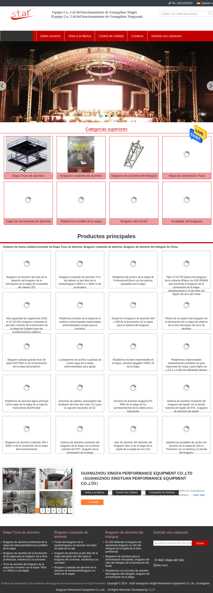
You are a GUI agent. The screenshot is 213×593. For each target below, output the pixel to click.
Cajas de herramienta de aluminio (28, 221)
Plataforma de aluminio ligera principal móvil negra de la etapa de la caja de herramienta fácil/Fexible (26, 404)
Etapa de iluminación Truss (187, 175)
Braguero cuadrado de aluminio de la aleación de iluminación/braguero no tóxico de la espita (75, 570)
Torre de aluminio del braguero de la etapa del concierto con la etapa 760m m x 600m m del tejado (24, 567)
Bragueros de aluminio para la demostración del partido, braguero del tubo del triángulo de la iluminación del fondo (127, 561)
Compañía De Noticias (162, 492)
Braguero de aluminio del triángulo (134, 175)
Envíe (200, 543)
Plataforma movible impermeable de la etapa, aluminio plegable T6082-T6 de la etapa (133, 363)
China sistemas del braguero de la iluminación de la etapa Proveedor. (67, 583)
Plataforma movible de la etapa (81, 221)
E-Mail (159, 560)
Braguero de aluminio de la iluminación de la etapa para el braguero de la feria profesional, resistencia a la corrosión (25, 556)
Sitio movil (160, 565)
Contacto (137, 36)
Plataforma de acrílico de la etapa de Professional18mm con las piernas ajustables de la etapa (133, 280)
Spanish (206, 3)
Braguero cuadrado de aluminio (81, 175)
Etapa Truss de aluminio (28, 175)
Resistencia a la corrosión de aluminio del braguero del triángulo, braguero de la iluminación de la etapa (127, 574)
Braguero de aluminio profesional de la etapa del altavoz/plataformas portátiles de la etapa (25, 545)
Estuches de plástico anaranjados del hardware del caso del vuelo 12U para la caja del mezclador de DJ (79, 404)
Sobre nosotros (50, 36)
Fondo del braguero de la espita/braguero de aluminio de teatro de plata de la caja (75, 545)
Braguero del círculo (134, 221)
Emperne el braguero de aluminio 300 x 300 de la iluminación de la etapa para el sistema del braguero (133, 322)
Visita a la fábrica (79, 36)
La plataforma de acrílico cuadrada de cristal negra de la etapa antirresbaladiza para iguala (79, 363)
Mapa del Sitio (174, 560)
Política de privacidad (13, 583)
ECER (151, 589)
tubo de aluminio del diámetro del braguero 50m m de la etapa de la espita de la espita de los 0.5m (133, 446)
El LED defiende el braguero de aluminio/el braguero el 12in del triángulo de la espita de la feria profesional (123, 547)
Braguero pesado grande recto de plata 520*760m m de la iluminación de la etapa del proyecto (26, 363)
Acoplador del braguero (186, 221)
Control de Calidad (111, 36)
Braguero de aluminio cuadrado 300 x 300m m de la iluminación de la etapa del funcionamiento (26, 446)
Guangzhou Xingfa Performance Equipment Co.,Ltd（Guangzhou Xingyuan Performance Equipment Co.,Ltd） (136, 478)
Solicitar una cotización (166, 36)
